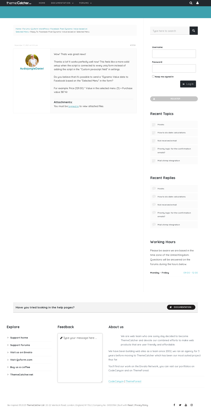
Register (166, 99)
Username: (157, 47)
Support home (19, 337)
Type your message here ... (80, 338)
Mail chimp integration (169, 160)
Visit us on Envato (21, 352)
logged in (73, 106)
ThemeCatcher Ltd (35, 405)
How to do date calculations (171, 132)
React (130, 405)
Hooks (161, 124)
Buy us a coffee (20, 367)
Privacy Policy (141, 405)
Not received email (167, 140)
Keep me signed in (164, 76)
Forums (26, 29)
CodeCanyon (116, 381)
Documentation (180, 307)
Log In (190, 83)
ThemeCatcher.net (21, 374)
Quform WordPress (40, 29)
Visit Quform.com (21, 359)
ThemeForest (133, 381)
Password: (157, 62)
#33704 (133, 45)
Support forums (20, 345)
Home (18, 29)
